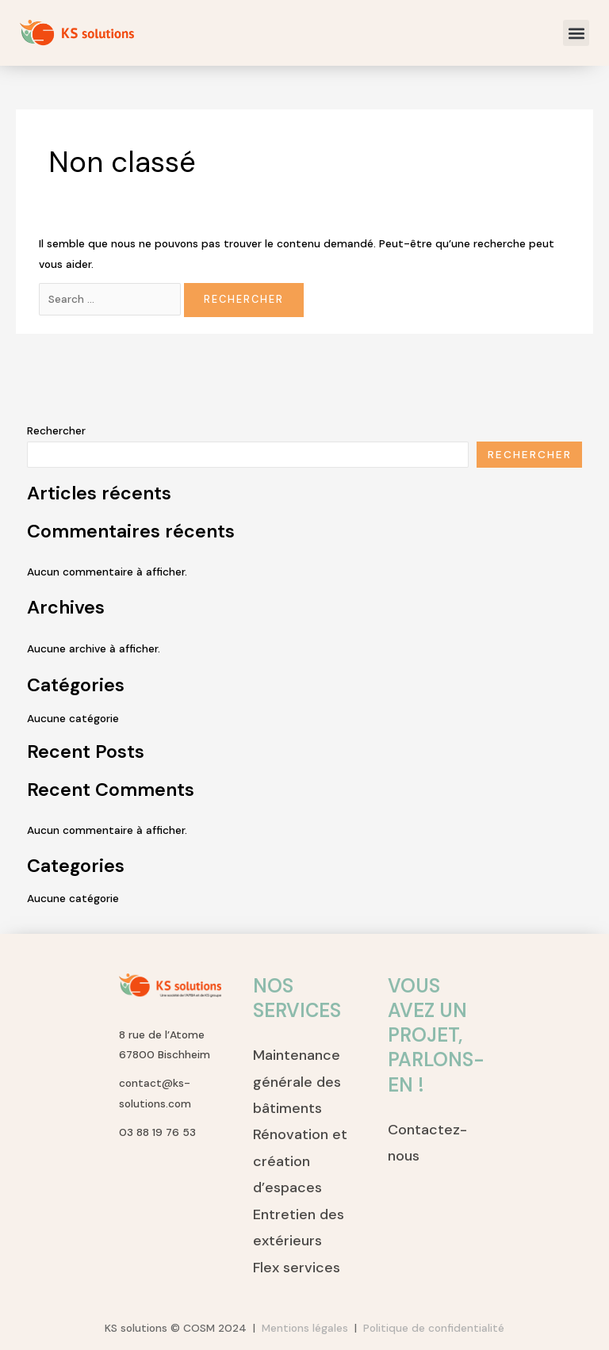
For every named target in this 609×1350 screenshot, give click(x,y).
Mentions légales (308, 1328)
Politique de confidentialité (433, 1328)
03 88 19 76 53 (157, 1132)
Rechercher (56, 430)
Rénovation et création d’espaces (300, 1161)
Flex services (296, 1267)
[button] (576, 33)
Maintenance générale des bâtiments (297, 1082)
